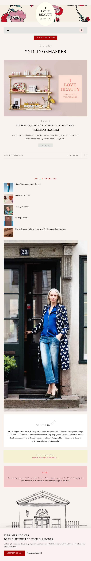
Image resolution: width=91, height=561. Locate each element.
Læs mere (45, 145)
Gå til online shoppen (45, 38)
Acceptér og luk (14, 553)
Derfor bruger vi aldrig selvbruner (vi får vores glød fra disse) (40, 229)
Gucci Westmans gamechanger (28, 184)
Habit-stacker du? (22, 195)
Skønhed (45, 121)
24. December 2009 (14, 155)
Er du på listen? (21, 217)
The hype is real (22, 206)
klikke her (12, 546)
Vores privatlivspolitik (34, 553)
